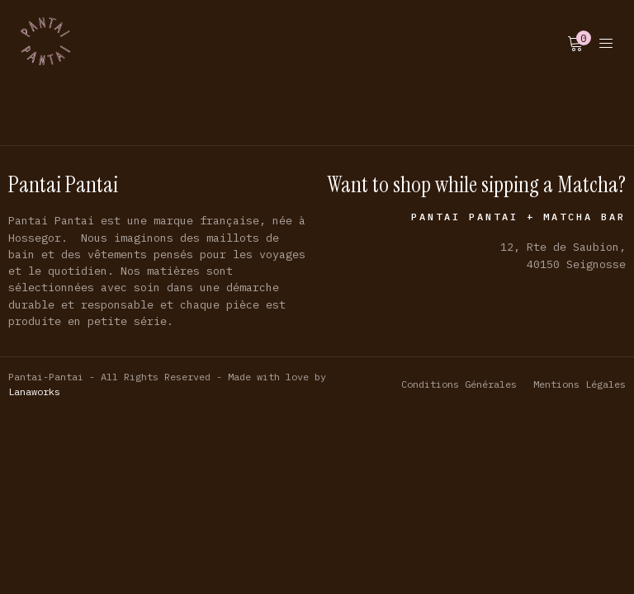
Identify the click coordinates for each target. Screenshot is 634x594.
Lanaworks (34, 391)
